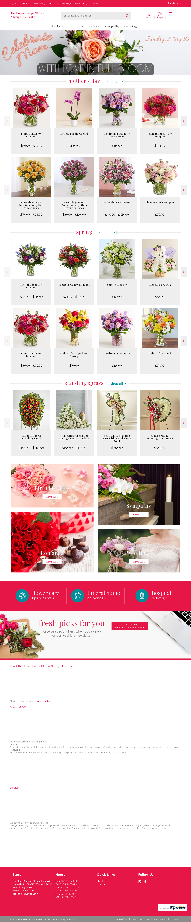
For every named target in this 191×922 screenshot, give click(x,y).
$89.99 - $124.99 (74, 215)
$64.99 (160, 297)
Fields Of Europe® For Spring (74, 355)
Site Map (174, 919)
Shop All (113, 81)
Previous (7, 121)
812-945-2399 (21, 3)
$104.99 (159, 146)
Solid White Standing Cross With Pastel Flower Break (117, 438)
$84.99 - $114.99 (31, 297)
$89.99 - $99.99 (31, 146)
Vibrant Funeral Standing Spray (31, 437)
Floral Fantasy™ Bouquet (31, 135)
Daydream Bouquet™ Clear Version (117, 135)
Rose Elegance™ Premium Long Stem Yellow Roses (31, 205)
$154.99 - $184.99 (74, 448)
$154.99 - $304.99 (31, 448)
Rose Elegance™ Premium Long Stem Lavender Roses (74, 205)
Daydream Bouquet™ (117, 353)
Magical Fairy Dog (160, 284)
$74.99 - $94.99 (31, 215)
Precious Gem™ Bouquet (74, 284)
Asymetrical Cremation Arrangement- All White (74, 437)
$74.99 (159, 366)
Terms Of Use (121, 919)
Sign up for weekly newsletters (129, 626)
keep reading (44, 701)
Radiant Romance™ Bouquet (160, 135)
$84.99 (117, 146)
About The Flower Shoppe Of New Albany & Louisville (41, 666)
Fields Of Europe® (159, 353)
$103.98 (74, 146)
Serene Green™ (117, 284)
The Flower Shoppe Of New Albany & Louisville (27, 15)
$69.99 (117, 297)
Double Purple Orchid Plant (74, 135)
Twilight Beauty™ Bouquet (31, 286)
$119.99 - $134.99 (117, 215)
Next (184, 121)
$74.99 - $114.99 (74, 297)
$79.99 (159, 215)
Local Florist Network (156, 919)
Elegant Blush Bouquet (159, 202)
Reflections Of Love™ (117, 202)
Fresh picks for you (72, 627)
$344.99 (159, 448)
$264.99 (117, 448)
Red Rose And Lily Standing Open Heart (160, 437)
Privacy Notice (137, 919)
